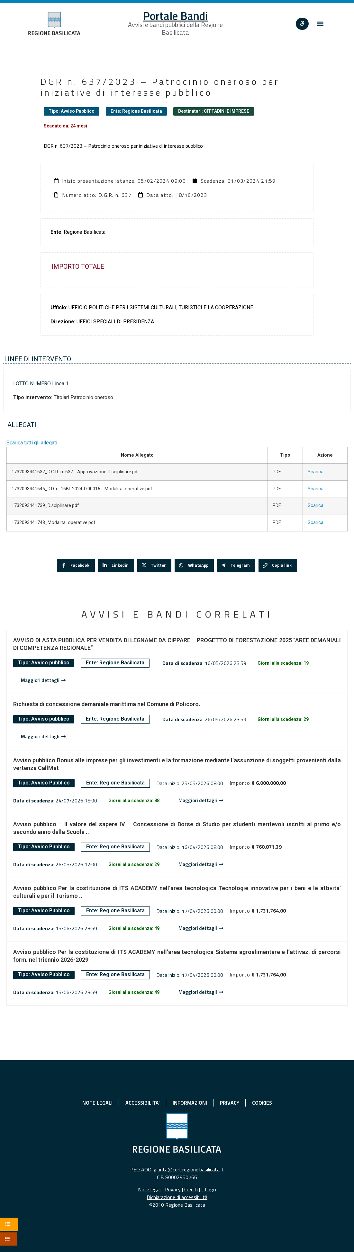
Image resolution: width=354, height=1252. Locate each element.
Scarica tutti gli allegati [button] (31, 443)
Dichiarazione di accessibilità (177, 1197)
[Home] (54, 23)
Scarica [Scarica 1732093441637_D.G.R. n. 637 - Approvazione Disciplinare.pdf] (315, 472)
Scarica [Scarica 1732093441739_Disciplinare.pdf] (315, 505)
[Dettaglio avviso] (43, 680)
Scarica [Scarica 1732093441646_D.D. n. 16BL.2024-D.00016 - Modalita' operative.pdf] (315, 489)
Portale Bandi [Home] (175, 15)
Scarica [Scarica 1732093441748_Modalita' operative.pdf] (315, 522)
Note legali (149, 1189)
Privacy (173, 1189)
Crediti (191, 1189)
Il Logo (208, 1189)
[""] (302, 24)
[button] (320, 23)
